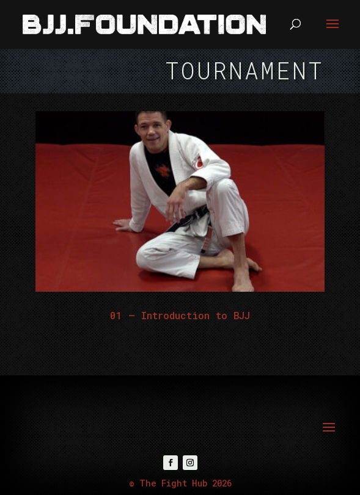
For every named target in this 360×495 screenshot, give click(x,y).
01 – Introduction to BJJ (180, 315)
